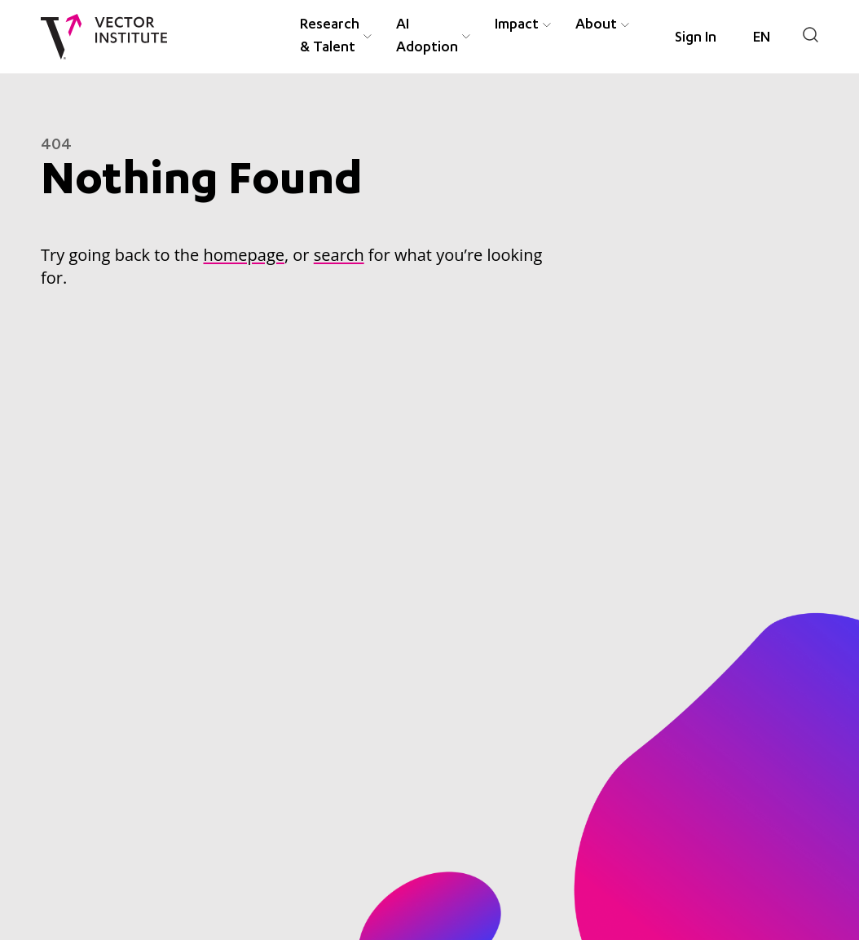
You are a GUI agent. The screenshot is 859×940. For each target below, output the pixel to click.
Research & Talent (329, 36)
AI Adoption (427, 36)
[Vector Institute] (104, 37)
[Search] (810, 34)
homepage (243, 255)
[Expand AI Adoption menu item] (466, 37)
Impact (517, 25)
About (596, 25)
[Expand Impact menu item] (547, 26)
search (339, 255)
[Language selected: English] (761, 38)
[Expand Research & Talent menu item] (367, 37)
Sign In (695, 38)
